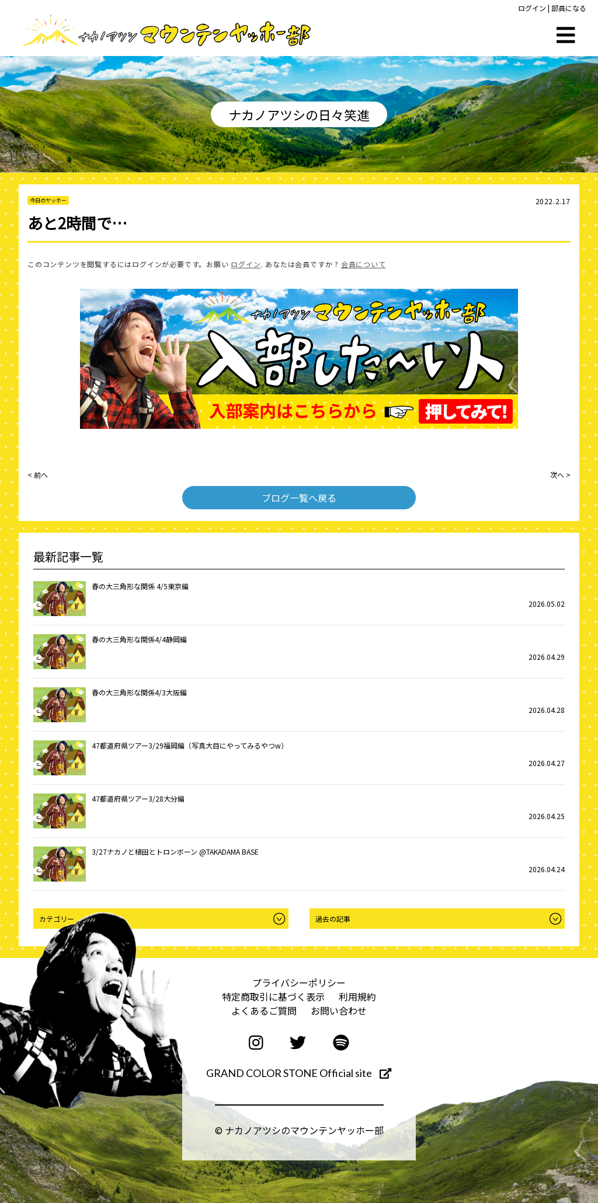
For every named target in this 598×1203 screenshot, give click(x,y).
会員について (363, 264)
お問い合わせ (339, 1010)
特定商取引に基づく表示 (273, 996)
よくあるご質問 (264, 1010)
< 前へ (37, 475)
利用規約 (357, 996)
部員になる (568, 8)
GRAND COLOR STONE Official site (298, 1072)
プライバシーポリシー (299, 982)
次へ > (560, 475)
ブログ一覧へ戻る (299, 498)
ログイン (532, 8)
